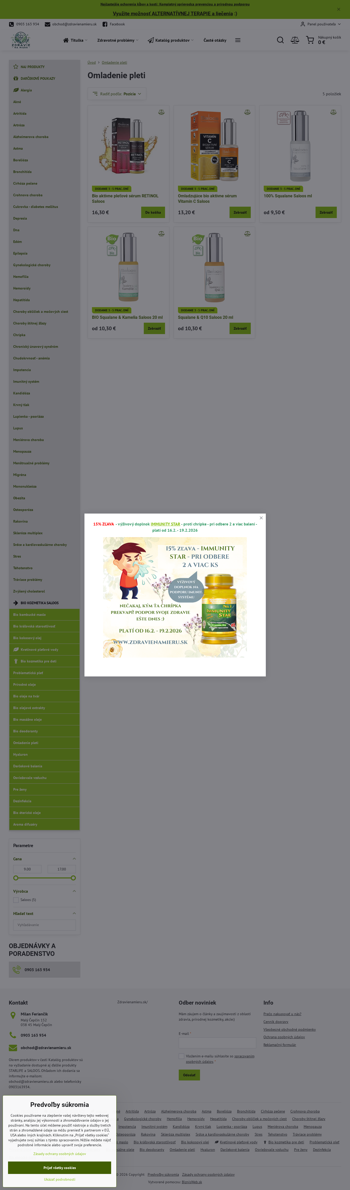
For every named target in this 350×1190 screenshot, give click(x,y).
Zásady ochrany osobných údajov (59, 1167)
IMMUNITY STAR (165, 524)
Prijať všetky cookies (60, 1181)
